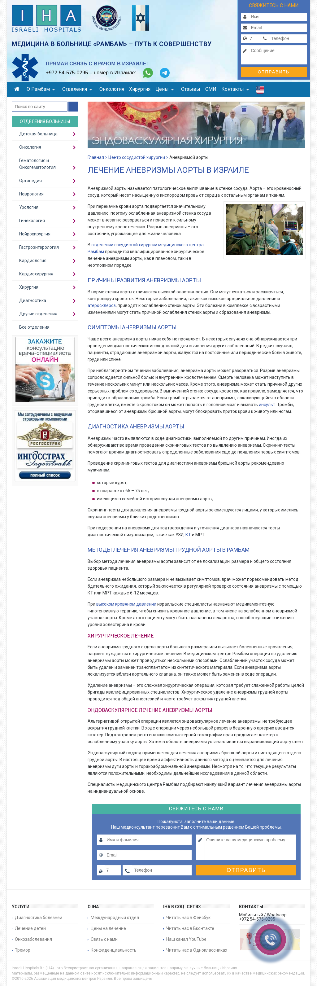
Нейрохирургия (34, 233)
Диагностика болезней (38, 917)
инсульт (267, 404)
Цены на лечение (108, 928)
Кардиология (32, 260)
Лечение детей (30, 928)
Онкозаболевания (33, 939)
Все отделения (34, 327)
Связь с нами (104, 939)
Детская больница (38, 133)
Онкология (111, 89)
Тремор (22, 950)
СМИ (210, 89)
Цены (164, 89)
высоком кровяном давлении (126, 604)
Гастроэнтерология (39, 247)
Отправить (273, 71)
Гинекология (32, 220)
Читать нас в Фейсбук (188, 917)
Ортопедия (30, 180)
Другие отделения (38, 313)
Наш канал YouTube (186, 939)
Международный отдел (115, 917)
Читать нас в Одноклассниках (196, 950)
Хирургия (139, 89)
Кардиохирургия (36, 273)
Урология (28, 207)
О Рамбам (41, 89)
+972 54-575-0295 (67, 72)
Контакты (235, 89)
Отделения (77, 89)
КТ (188, 534)
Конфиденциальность (114, 950)
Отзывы (190, 89)
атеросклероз (102, 305)
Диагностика (32, 300)
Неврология (31, 193)
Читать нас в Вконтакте (190, 928)
